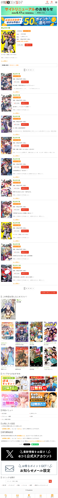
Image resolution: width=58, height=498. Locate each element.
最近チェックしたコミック (41, 485)
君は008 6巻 (16, 180)
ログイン (51, 2)
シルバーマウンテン (20, 367)
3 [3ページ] (28, 70)
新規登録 (47, 2)
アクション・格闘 (6, 416)
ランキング (11, 485)
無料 (31, 485)
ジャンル (25, 485)
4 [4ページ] (30, 70)
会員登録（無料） (6, 428)
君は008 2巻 (16, 95)
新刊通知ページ (21, 435)
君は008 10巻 (17, 265)
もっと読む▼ (4, 61)
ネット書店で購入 (6, 419)
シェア (20, 444)
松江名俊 (23, 34)
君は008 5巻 (16, 159)
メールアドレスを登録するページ (36, 441)
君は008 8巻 (16, 223)
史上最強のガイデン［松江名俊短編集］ (50, 343)
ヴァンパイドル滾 (34, 367)
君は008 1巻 (16, 74)
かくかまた (46, 367)
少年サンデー (24, 36)
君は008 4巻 (16, 137)
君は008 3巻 (16, 116)
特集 (18, 485)
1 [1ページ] (24, 70)
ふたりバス (3, 367)
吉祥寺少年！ (4, 343)
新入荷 (4, 485)
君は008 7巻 (16, 201)
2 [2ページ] (26, 70)
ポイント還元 (27, 31)
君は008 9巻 (16, 244)
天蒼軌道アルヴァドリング (21, 343)
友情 (31, 416)
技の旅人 (32, 343)
